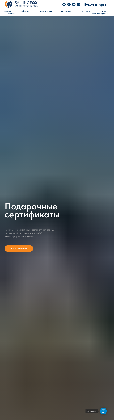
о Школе (8, 11)
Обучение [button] (25, 11)
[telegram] (64, 4)
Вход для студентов (101, 13)
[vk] (69, 4)
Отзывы (11, 13)
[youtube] (73, 4)
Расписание (66, 11)
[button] (19, 248)
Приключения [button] (46, 11)
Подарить (86, 11)
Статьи (103, 11)
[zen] (78, 4)
